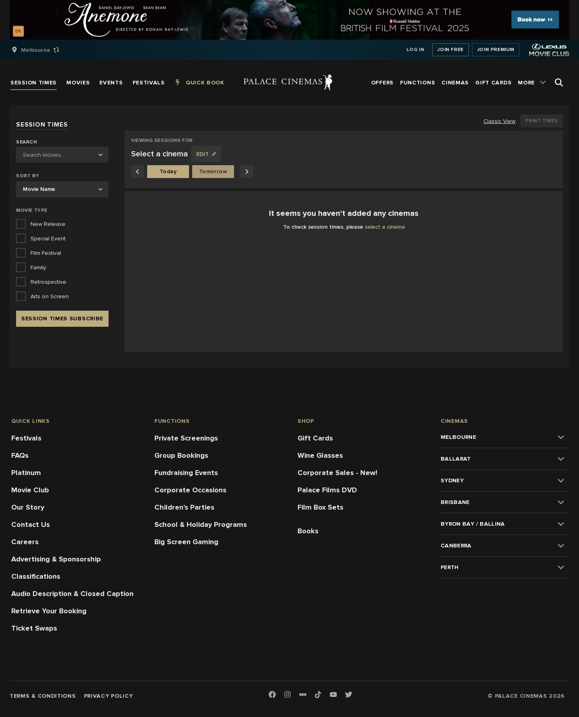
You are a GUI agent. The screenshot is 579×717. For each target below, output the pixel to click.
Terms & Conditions (43, 695)
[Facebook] (272, 695)
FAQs (20, 455)
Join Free (450, 50)
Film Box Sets (320, 507)
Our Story (27, 507)
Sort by (27, 176)
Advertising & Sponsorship (56, 559)
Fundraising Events (186, 472)
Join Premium (495, 50)
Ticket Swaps (34, 628)
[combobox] (62, 155)
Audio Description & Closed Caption (72, 593)
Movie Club (30, 490)
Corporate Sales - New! (337, 472)
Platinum (26, 472)
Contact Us (30, 524)
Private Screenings (186, 438)
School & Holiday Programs (200, 524)
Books (308, 530)
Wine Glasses (320, 455)
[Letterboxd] (302, 694)
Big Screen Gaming (186, 541)
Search (26, 142)
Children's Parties (184, 507)
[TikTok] (318, 694)
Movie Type (31, 210)
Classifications (35, 576)
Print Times (541, 121)
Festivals (26, 438)
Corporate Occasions (190, 490)
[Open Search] (559, 82)
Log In (416, 50)
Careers (25, 541)
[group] (44, 49)
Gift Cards (315, 438)
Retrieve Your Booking (48, 610)
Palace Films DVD (327, 490)
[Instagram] (287, 695)
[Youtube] (333, 695)
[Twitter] (348, 695)
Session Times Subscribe (62, 318)
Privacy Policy (108, 695)
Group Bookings (181, 455)
